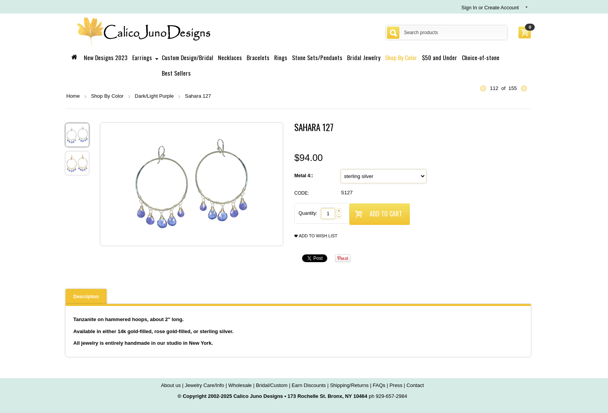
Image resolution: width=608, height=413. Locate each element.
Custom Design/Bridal (187, 57)
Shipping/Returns (349, 385)
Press (395, 385)
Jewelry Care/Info (204, 385)
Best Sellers (176, 73)
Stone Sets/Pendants (317, 57)
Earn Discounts (309, 385)
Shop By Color (401, 57)
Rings (280, 57)
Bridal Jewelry (363, 57)
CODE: (301, 193)
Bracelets (258, 57)
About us (171, 385)
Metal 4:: (304, 175)
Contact (415, 385)
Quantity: (308, 213)
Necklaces (230, 57)
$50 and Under (439, 57)
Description (86, 296)
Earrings (142, 57)
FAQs (379, 385)
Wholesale (240, 385)
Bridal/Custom (272, 385)
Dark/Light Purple (154, 96)
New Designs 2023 (106, 57)
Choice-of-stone (480, 57)
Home (73, 96)
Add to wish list (315, 235)
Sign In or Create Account (490, 7)
